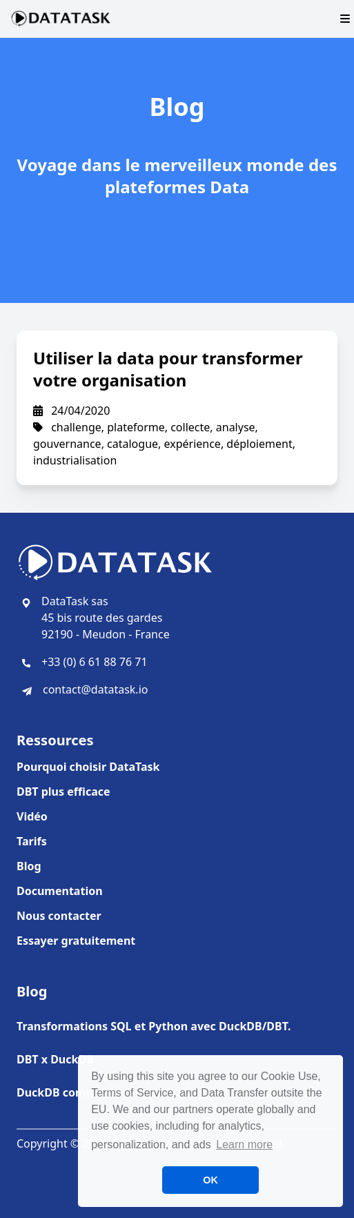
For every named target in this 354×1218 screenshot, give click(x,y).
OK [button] (210, 1180)
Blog (29, 866)
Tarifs (32, 841)
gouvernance (67, 443)
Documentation (60, 890)
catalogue (132, 443)
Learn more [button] (244, 1144)
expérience (192, 443)
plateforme (136, 427)
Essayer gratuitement (76, 940)
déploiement (259, 443)
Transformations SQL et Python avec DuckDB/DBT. (154, 1026)
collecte (190, 427)
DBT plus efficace (63, 791)
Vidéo (32, 816)
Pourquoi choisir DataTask (88, 766)
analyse (235, 427)
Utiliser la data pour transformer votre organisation (168, 368)
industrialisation (75, 460)
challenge (76, 427)
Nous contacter (59, 915)
